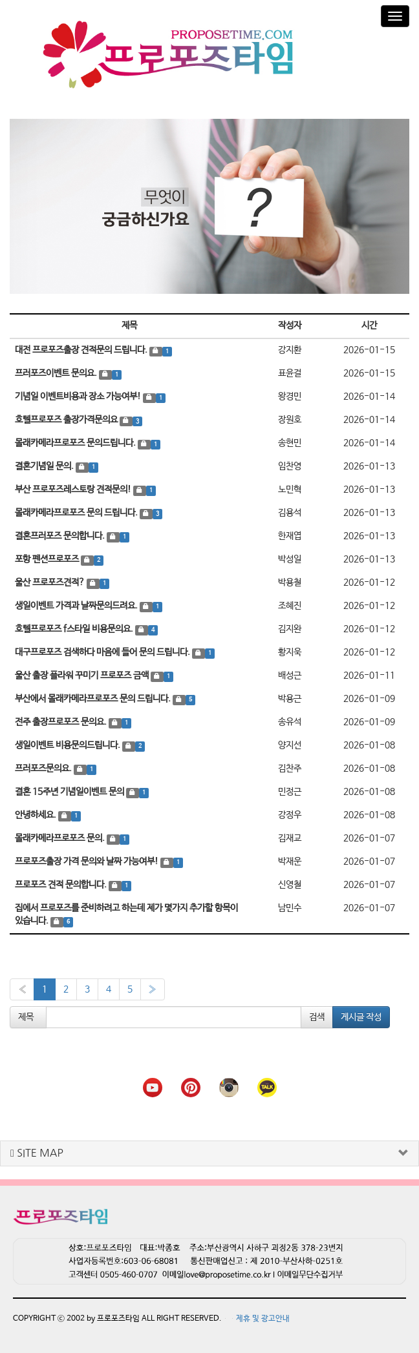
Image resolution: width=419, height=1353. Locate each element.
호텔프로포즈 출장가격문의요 (67, 417)
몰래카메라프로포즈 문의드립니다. (76, 440)
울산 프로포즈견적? (51, 580)
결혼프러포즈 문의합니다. (61, 533)
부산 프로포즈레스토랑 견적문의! (74, 487)
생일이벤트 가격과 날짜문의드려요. (77, 603)
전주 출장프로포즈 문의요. (62, 719)
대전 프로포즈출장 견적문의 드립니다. (82, 347)
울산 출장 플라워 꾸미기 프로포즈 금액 (83, 673)
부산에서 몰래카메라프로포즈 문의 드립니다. (94, 696)
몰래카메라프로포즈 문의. (61, 836)
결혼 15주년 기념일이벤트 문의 (70, 789)
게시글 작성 (361, 1014)
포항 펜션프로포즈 (48, 557)
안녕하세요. (36, 812)
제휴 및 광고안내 (263, 1316)
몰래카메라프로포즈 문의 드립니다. (77, 510)
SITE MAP (36, 1150)
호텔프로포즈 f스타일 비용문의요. (75, 626)
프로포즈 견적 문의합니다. (62, 882)
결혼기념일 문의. (45, 464)
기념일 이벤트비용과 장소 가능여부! (79, 394)
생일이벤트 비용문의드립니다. (68, 743)
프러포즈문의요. (44, 766)
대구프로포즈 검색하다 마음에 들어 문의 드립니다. (103, 650)
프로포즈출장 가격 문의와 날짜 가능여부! (87, 859)
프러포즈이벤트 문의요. (57, 371)
